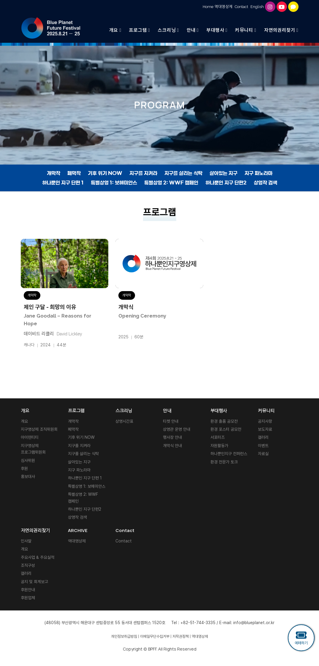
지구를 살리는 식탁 (183, 173)
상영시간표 (124, 421)
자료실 (263, 453)
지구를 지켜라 (143, 173)
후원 (24, 468)
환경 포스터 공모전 (225, 429)
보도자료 (265, 429)
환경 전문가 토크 (224, 462)
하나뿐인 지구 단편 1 (63, 182)
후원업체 (28, 597)
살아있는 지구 (223, 173)
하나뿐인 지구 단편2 (226, 182)
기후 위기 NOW (105, 173)
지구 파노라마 (258, 173)
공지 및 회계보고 (34, 581)
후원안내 (28, 589)
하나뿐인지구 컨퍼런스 (228, 453)
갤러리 (263, 437)
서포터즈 (217, 437)
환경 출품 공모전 (224, 421)
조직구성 (28, 565)
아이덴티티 (30, 437)
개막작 (53, 173)
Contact (241, 6)
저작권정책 (180, 636)
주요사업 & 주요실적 (37, 557)
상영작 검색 (265, 182)
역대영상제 (223, 6)
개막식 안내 (172, 445)
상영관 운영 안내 (176, 429)
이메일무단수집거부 (154, 636)
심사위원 (28, 460)
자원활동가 (219, 445)
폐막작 (74, 173)
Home (208, 6)
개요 (24, 421)
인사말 (26, 541)
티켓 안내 (170, 421)
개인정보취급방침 (124, 636)
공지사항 (265, 421)
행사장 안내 (172, 437)
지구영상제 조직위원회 (39, 429)
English (257, 6)
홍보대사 (28, 476)
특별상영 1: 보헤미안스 (114, 182)
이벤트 (263, 445)
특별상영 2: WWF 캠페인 (171, 182)
